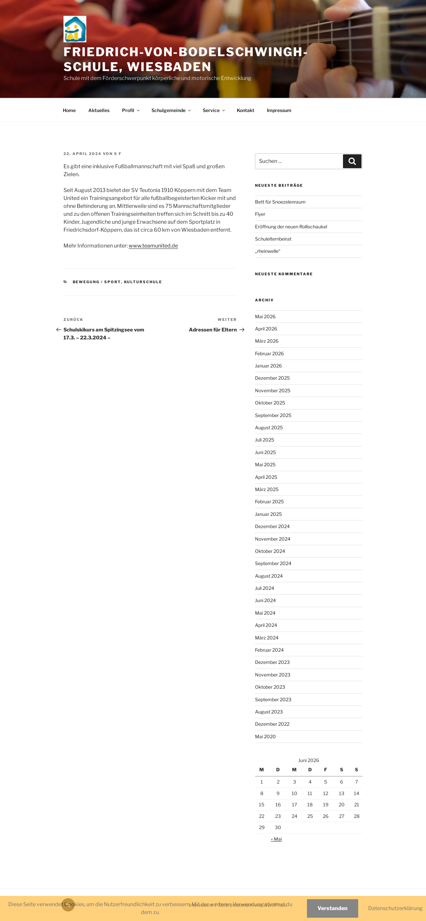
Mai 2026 (265, 316)
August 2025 (269, 427)
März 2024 (266, 637)
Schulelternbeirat (273, 239)
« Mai (276, 839)
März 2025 (266, 489)
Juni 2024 (265, 600)
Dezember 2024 (272, 526)
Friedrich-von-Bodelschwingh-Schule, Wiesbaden (186, 59)
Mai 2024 (265, 613)
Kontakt (245, 110)
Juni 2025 (265, 452)
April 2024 (266, 625)
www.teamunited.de (153, 246)
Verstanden (333, 908)
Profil (131, 110)
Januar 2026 (268, 365)
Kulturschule (143, 282)
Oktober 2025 (270, 402)
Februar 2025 (269, 501)
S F (118, 153)
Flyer (260, 214)
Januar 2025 (268, 514)
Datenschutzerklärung (395, 908)
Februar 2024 (269, 650)
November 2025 (272, 390)
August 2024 (269, 576)
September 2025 (273, 415)
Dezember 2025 (272, 378)
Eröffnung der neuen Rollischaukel (291, 226)
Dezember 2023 (272, 662)
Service (214, 110)
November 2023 (272, 674)
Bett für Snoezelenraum (280, 202)
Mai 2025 (265, 464)
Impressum (279, 110)
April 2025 (266, 477)
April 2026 (266, 328)
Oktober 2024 (270, 551)
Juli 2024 (264, 588)
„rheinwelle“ (267, 251)
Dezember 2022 (272, 724)
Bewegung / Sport (97, 282)
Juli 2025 (264, 439)
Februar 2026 (269, 353)
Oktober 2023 (270, 687)
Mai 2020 (265, 736)
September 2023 (273, 699)
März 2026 (266, 341)
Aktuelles (98, 110)
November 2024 (272, 539)
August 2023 (269, 711)
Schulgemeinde (171, 110)
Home (69, 110)
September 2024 (273, 563)
